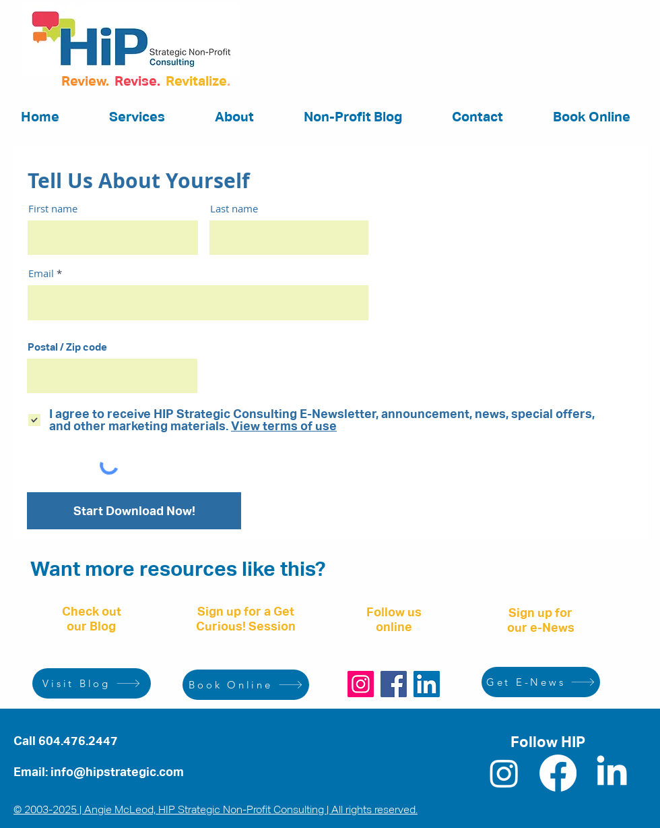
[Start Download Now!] (134, 510)
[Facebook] (394, 684)
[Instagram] (361, 684)
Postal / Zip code (67, 347)
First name (52, 209)
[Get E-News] (541, 682)
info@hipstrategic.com (117, 772)
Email (41, 273)
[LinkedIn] (427, 684)
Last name (234, 209)
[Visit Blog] (91, 683)
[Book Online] (246, 685)
